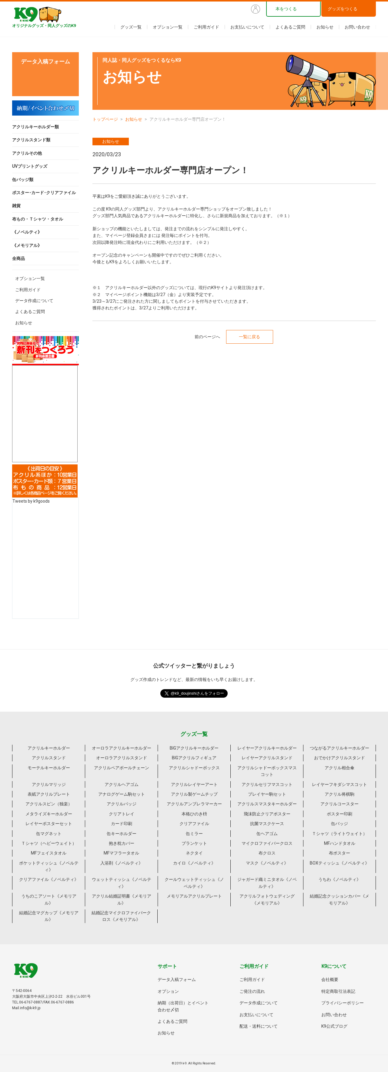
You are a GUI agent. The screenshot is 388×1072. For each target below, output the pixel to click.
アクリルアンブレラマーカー (194, 803)
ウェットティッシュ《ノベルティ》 (121, 882)
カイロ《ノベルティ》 (194, 863)
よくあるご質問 (290, 27)
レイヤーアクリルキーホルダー (267, 748)
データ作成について (34, 300)
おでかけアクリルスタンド (339, 757)
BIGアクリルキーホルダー (194, 748)
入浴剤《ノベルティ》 (121, 863)
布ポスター (339, 853)
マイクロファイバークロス (267, 843)
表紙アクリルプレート (49, 794)
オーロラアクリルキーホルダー (121, 748)
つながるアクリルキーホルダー (339, 748)
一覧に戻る (249, 336)
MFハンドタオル (339, 843)
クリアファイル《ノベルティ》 (49, 879)
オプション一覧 (167, 27)
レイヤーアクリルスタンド (267, 757)
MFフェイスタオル (48, 853)
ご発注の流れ (252, 991)
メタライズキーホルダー (48, 813)
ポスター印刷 (339, 813)
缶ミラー (194, 833)
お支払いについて (247, 27)
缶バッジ (339, 823)
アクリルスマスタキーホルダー (267, 803)
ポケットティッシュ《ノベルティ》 (49, 866)
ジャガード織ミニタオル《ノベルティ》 (267, 882)
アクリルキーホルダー (49, 748)
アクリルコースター (339, 803)
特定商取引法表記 (338, 991)
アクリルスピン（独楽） (48, 803)
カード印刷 (121, 823)
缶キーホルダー (121, 833)
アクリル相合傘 (339, 767)
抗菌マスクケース (267, 823)
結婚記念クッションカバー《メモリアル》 (339, 899)
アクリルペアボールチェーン (121, 767)
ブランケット (194, 843)
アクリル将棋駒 (339, 794)
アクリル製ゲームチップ (194, 794)
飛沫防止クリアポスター (267, 813)
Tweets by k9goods (31, 501)
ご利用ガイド (206, 27)
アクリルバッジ (121, 803)
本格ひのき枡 (194, 813)
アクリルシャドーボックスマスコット (267, 771)
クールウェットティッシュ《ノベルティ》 (194, 882)
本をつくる (286, 8)
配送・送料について (258, 1026)
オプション (168, 991)
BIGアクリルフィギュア (194, 757)
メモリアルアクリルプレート (194, 896)
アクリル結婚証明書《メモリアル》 (121, 899)
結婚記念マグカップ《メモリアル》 (49, 916)
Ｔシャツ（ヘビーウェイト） (48, 843)
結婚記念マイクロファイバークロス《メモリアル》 (121, 916)
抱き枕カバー (121, 843)
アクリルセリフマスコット (267, 784)
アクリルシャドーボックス (194, 767)
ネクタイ (194, 853)
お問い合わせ (357, 27)
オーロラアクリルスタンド (121, 757)
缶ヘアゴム (267, 833)
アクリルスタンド (49, 757)
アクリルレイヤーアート (194, 784)
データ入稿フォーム (177, 979)
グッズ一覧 (131, 27)
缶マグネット (49, 833)
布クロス (267, 853)
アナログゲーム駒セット (121, 794)
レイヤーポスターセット (48, 823)
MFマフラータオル (121, 853)
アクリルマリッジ (49, 784)
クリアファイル (194, 823)
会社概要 (329, 979)
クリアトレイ (121, 813)
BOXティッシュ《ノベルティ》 (339, 863)
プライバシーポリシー (342, 1002)
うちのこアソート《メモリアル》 (48, 899)
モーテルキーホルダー (49, 767)
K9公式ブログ (334, 1026)
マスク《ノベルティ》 (267, 863)
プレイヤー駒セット (267, 794)
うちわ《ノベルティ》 (339, 879)
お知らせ (324, 27)
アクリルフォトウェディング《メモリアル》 (267, 899)
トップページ (105, 119)
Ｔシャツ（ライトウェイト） (339, 833)
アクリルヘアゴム (122, 784)
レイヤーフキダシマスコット (339, 784)
